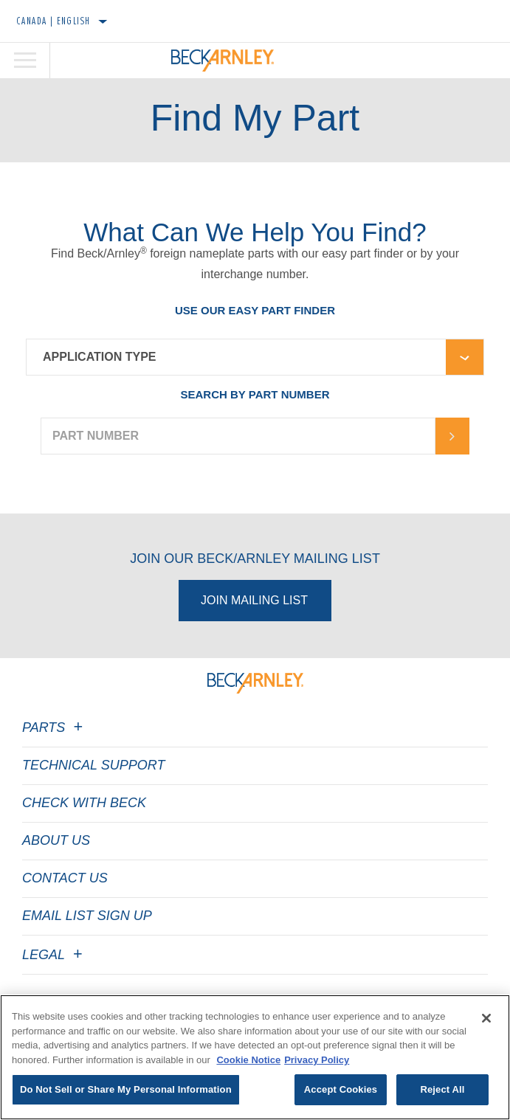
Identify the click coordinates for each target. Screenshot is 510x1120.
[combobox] (236, 357)
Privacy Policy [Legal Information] (316, 1059)
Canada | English (53, 20)
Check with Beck (84, 802)
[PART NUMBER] (238, 436)
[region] (255, 1057)
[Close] (486, 1018)
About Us (56, 840)
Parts (54, 727)
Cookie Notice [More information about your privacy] (248, 1059)
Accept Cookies (340, 1089)
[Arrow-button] (452, 436)
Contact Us (65, 878)
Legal (54, 954)
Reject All (442, 1089)
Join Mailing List (254, 600)
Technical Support (93, 765)
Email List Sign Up (87, 915)
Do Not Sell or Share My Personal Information (126, 1089)
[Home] (222, 60)
